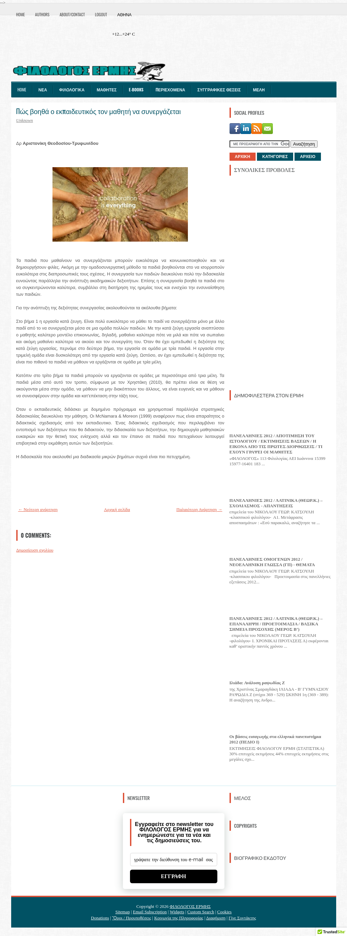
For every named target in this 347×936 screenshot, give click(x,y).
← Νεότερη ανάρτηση (38, 509)
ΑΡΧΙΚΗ (242, 156)
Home (20, 14)
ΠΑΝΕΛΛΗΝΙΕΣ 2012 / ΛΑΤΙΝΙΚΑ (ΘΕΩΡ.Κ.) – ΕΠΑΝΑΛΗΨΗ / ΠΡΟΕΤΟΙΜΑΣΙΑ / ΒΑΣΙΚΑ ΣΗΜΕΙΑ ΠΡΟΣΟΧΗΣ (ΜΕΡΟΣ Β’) (276, 624)
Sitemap (122, 911)
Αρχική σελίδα (117, 509)
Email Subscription (150, 911)
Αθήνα (124, 14)
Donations (100, 917)
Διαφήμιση (215, 917)
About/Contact (72, 14)
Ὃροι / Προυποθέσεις (131, 917)
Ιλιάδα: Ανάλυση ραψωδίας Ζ (257, 682)
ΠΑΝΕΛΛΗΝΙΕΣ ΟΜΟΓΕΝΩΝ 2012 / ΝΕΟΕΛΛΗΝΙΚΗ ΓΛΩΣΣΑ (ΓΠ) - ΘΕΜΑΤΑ (272, 562)
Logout (101, 14)
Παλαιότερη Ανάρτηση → (199, 509)
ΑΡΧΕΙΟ (307, 156)
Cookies (224, 911)
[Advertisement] (280, 282)
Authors (42, 14)
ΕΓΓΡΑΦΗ (173, 876)
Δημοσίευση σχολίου (34, 550)
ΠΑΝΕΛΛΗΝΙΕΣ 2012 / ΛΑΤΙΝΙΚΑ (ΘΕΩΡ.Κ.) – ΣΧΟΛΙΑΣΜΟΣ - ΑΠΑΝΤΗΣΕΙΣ (276, 503)
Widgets (177, 911)
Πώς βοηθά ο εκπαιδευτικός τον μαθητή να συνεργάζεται (98, 111)
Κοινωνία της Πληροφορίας (178, 917)
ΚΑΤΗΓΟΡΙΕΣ (275, 156)
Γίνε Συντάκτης (242, 917)
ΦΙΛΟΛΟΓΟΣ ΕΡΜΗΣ (190, 906)
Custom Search (200, 911)
